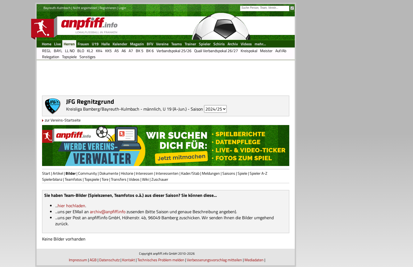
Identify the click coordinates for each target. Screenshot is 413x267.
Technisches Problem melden (160, 260)
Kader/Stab (190, 173)
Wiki (145, 179)
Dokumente (108, 173)
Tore (105, 179)
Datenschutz (109, 260)
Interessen (144, 173)
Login (122, 7)
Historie (127, 173)
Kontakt (128, 260)
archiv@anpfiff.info (107, 211)
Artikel (58, 173)
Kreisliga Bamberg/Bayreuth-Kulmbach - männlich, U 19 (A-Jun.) (126, 109)
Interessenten (167, 173)
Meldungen (211, 173)
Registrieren (107, 7)
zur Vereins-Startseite (63, 120)
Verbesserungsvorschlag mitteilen (214, 260)
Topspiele (91, 179)
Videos (134, 179)
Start (46, 173)
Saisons (228, 173)
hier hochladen (71, 205)
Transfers (118, 179)
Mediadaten (254, 260)
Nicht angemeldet (85, 7)
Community (87, 173)
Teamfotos (73, 179)
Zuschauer (159, 179)
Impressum (78, 260)
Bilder (71, 173)
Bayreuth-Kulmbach (56, 7)
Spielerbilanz (52, 179)
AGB (93, 260)
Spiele (242, 173)
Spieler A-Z (258, 173)
